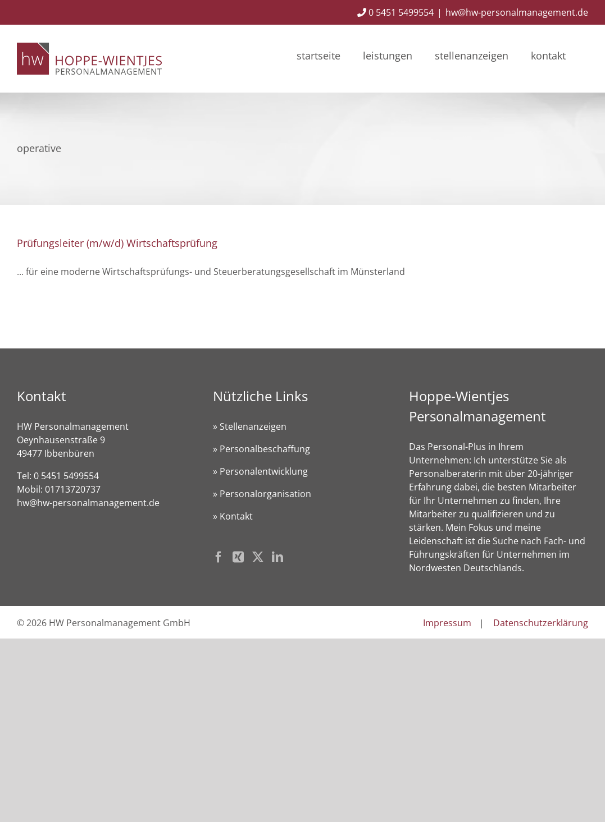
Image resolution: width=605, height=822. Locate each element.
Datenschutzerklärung (540, 623)
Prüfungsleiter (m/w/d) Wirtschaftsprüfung (117, 243)
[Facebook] (218, 557)
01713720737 (73, 489)
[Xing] (238, 557)
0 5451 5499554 (395, 12)
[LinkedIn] (277, 557)
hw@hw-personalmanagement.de (516, 12)
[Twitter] (257, 557)
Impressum (447, 623)
